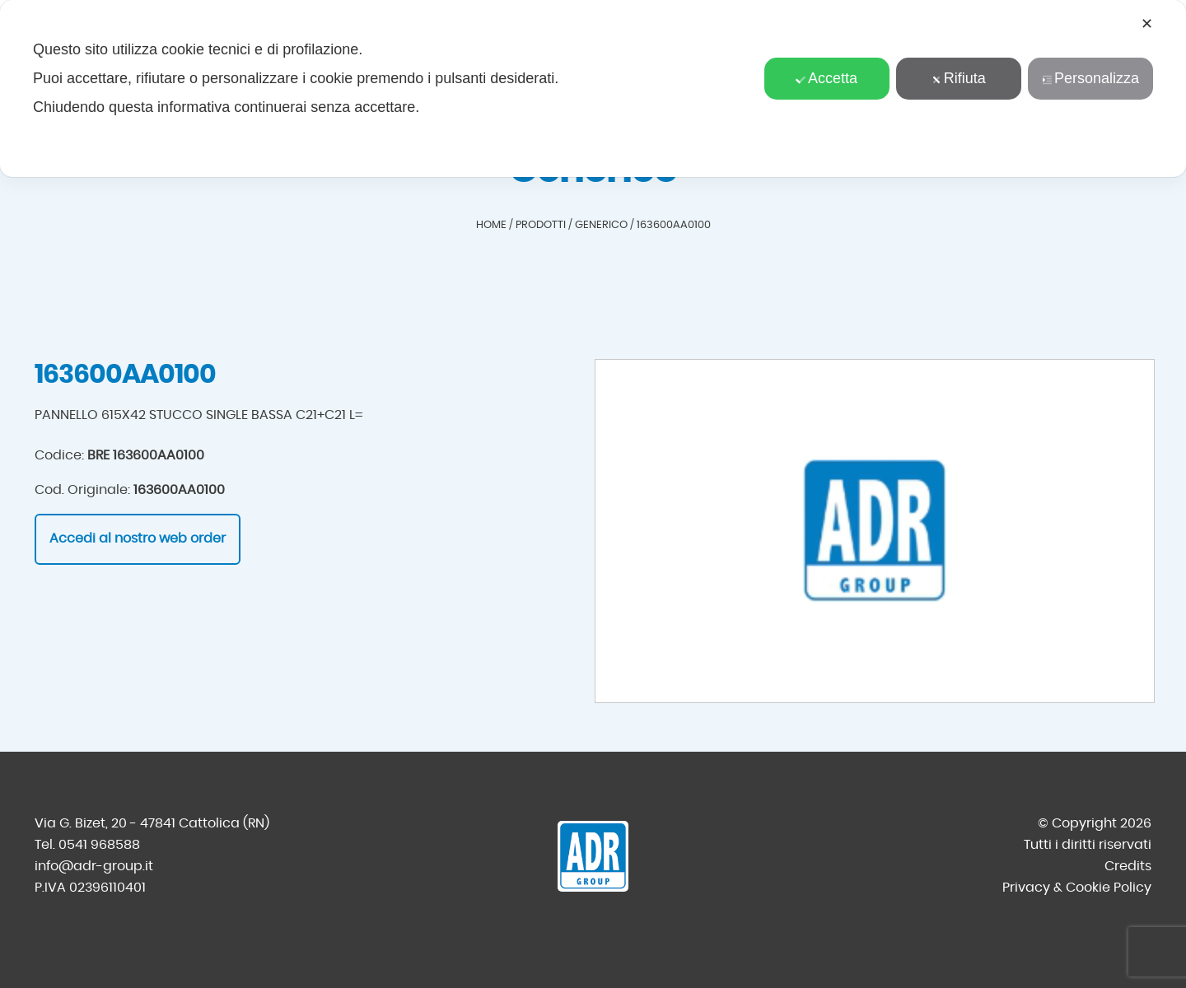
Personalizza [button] (1090, 78)
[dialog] (593, 88)
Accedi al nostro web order (137, 538)
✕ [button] (1147, 24)
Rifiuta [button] (959, 78)
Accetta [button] (826, 78)
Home (491, 225)
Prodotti (541, 225)
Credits (1127, 866)
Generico (601, 225)
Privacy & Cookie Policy (1076, 887)
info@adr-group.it (94, 866)
